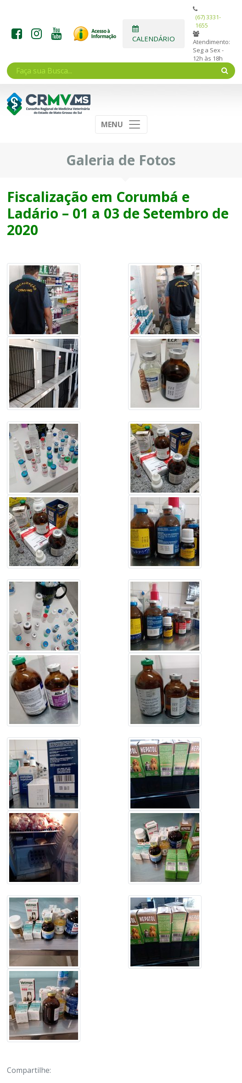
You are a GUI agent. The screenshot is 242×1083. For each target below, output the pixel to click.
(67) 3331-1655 (208, 21)
